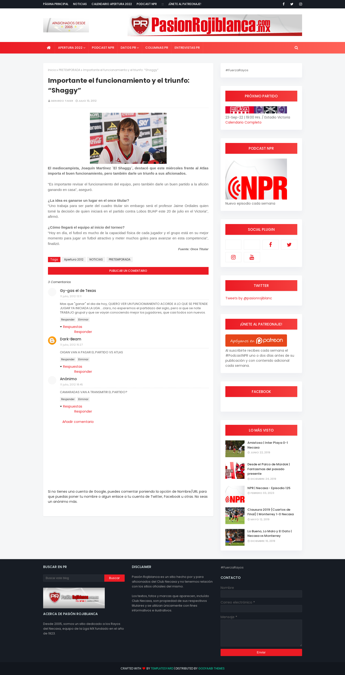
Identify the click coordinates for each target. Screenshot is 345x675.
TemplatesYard (162, 668)
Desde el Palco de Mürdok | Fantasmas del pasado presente (268, 469)
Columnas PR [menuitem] (156, 47)
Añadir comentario (78, 421)
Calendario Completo (243, 122)
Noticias (80, 4)
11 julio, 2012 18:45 (71, 384)
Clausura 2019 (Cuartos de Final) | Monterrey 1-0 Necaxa (270, 512)
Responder (68, 319)
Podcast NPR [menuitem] (103, 47)
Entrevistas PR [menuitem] (187, 47)
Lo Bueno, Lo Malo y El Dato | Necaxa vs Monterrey (269, 533)
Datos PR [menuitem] (128, 47)
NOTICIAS (96, 259)
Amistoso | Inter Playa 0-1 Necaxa (267, 445)
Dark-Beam (70, 339)
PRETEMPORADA (69, 70)
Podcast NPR (147, 4)
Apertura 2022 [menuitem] (70, 47)
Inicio (52, 70)
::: (163, 4)
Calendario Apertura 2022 (112, 4)
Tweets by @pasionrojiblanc (248, 298)
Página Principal (55, 4)
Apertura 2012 (73, 259)
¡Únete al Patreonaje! (185, 4)
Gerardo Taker (62, 101)
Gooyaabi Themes (211, 668)
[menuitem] (49, 47)
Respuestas (72, 326)
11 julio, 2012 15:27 (71, 345)
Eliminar (83, 319)
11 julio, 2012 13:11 (71, 296)
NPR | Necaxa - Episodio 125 (268, 488)
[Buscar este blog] (73, 578)
